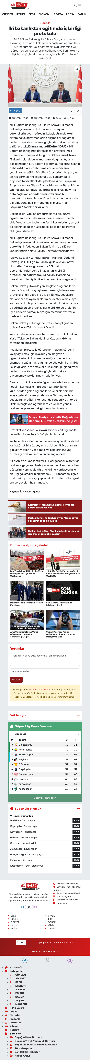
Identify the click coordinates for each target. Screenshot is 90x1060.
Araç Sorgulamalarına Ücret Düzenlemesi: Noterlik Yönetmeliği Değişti (24, 634)
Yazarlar (13, 1015)
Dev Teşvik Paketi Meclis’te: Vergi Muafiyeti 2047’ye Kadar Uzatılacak (26, 573)
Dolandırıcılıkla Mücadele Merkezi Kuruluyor (26, 604)
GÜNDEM (7, 14)
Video (11, 1011)
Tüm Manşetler (62, 896)
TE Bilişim (53, 951)
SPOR (32, 14)
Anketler (13, 1022)
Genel (12, 916)
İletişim (12, 1029)
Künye (11, 1026)
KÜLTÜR (50, 928)
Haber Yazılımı (39, 951)
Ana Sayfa (13, 967)
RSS (20, 942)
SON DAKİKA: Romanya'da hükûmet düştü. (59, 604)
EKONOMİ (44, 14)
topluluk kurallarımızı (39, 689)
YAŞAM (17, 1000)
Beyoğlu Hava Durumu (66, 883)
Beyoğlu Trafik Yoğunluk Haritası (32, 1041)
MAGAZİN (18, 1004)
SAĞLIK (82, 14)
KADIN (12, 925)
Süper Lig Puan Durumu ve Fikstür (33, 1044)
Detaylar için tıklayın (45, 797)
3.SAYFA (58, 14)
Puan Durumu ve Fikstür (67, 893)
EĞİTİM (70, 14)
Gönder (16, 679)
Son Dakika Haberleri (65, 899)
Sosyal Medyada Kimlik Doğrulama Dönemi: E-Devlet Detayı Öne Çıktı (60, 634)
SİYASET (20, 14)
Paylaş (15, 110)
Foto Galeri (14, 1007)
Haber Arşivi (61, 903)
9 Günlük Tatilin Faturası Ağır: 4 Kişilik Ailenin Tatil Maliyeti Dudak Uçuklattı (63, 573)
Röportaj (13, 1018)
